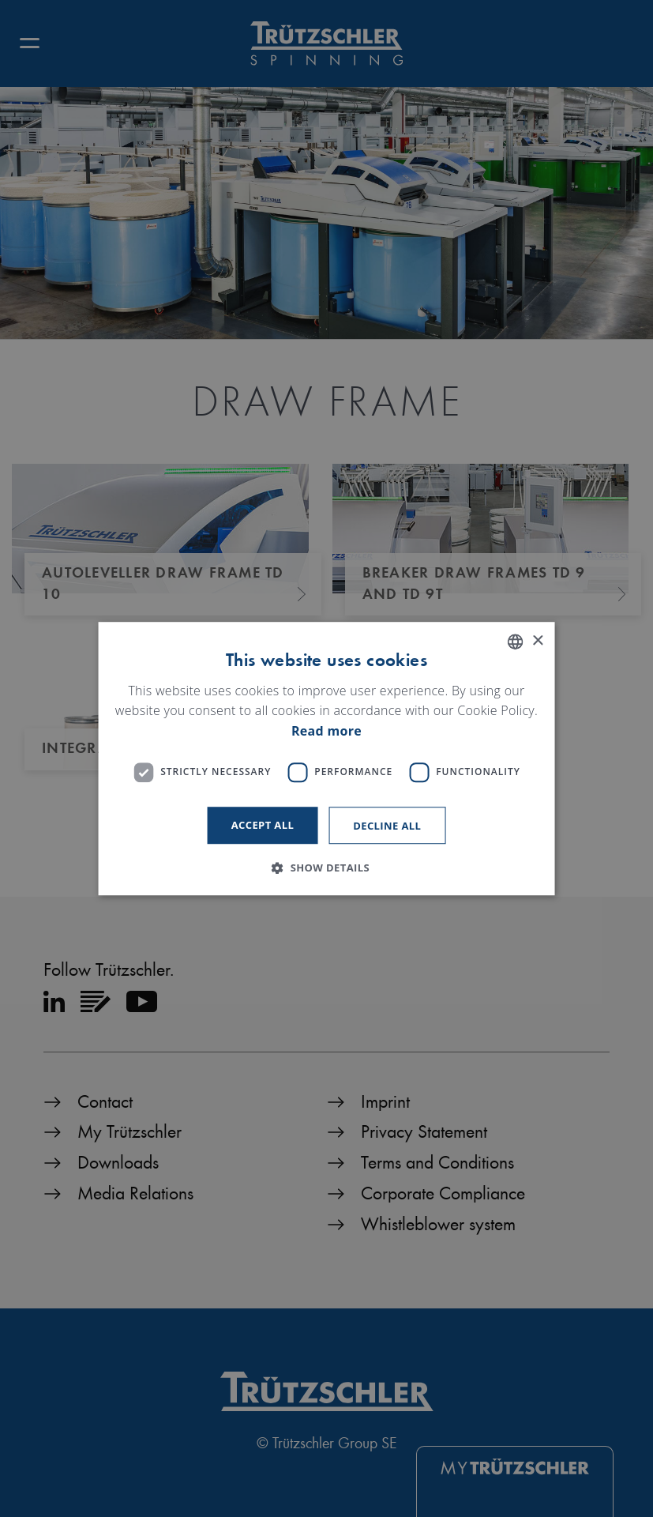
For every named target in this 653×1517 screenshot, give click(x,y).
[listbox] (516, 641)
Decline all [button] (387, 826)
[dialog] (326, 758)
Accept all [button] (263, 825)
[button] (326, 867)
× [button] (537, 641)
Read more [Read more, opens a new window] (326, 731)
